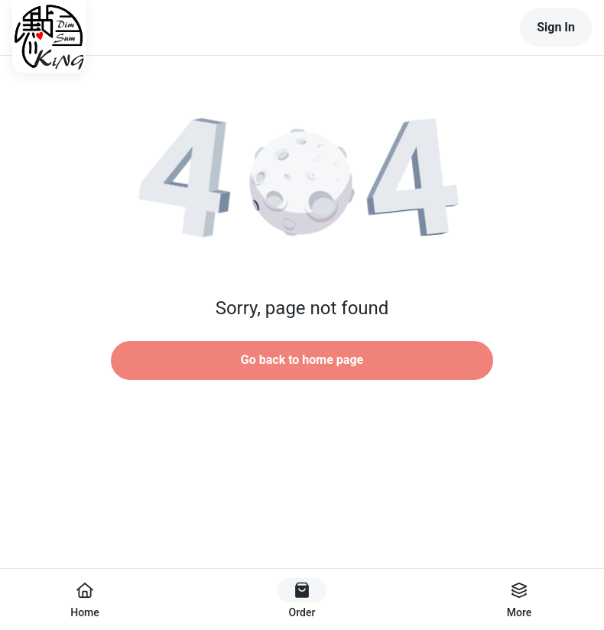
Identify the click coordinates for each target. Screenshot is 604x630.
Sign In (556, 27)
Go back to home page (302, 359)
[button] (302, 183)
